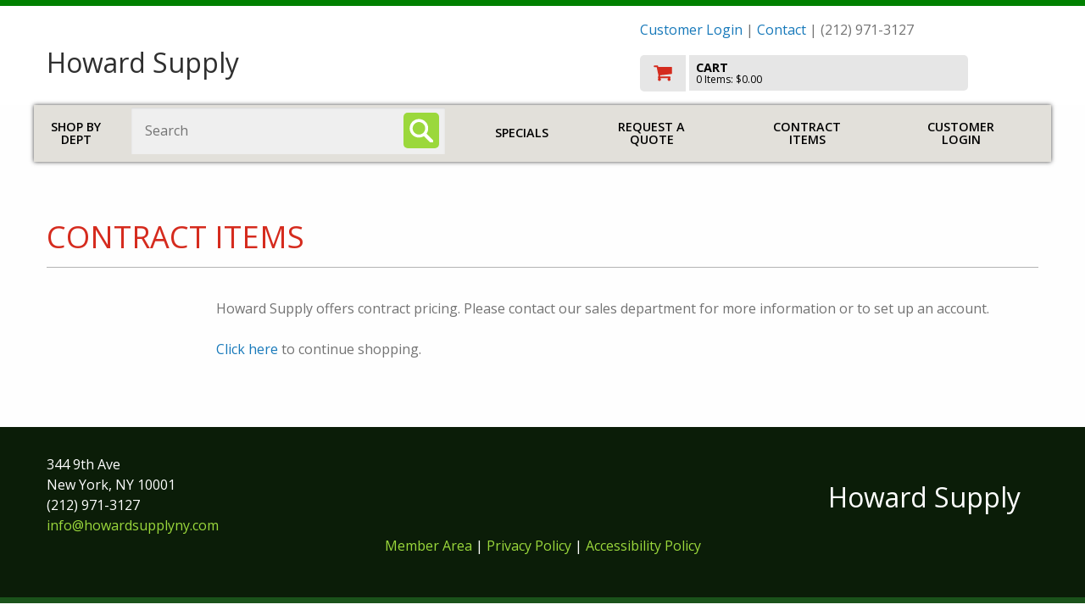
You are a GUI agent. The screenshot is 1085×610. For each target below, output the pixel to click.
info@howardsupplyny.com (133, 525)
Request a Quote (651, 133)
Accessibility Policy (643, 545)
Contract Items (807, 133)
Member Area (428, 545)
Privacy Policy (531, 545)
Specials (521, 133)
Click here (247, 349)
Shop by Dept (76, 133)
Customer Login (691, 29)
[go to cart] (839, 73)
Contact (781, 29)
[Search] (421, 130)
